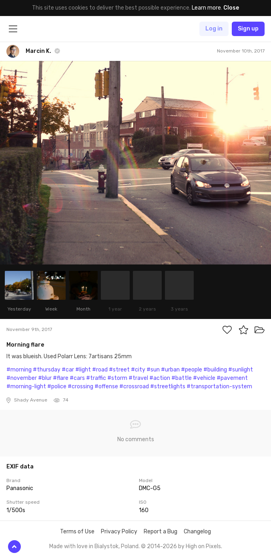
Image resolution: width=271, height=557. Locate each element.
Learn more (206, 7)
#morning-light (26, 386)
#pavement (232, 378)
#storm (117, 378)
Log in (214, 28)
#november (21, 378)
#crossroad (134, 386)
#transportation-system (219, 386)
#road (100, 369)
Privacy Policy (119, 531)
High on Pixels (203, 546)
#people (191, 369)
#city (138, 369)
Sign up (248, 28)
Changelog (197, 531)
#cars (77, 378)
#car (68, 369)
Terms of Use (77, 531)
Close (231, 7)
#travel (138, 378)
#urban (170, 369)
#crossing (80, 386)
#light (83, 369)
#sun (153, 369)
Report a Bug (160, 531)
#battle (181, 378)
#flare (60, 378)
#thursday (46, 369)
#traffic (96, 378)
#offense (106, 386)
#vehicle (204, 378)
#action (159, 378)
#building (215, 369)
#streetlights (167, 386)
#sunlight (240, 369)
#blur (45, 378)
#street (119, 369)
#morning (19, 369)
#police (56, 386)
